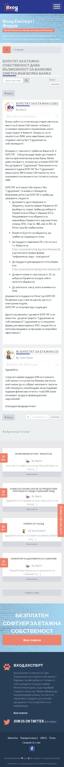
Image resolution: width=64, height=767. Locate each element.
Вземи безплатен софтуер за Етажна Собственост (28, 30)
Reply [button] (9, 93)
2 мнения (55, 84)
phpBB (57, 758)
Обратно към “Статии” (16, 431)
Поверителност (29, 738)
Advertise (13, 738)
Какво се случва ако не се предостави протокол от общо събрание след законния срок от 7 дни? (33, 491)
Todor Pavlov (26, 357)
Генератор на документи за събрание (34, 559)
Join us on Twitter (35, 721)
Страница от (39, 417)
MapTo (22, 109)
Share (52, 79)
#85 (57, 116)
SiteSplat (37, 758)
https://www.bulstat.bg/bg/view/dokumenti (35, 249)
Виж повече (32, 474)
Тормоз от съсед (33, 524)
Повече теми (32, 592)
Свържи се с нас (32, 742)
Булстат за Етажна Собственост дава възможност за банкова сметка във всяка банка (27, 67)
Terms (52, 738)
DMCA (43, 738)
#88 (57, 364)
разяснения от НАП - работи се (33, 454)
